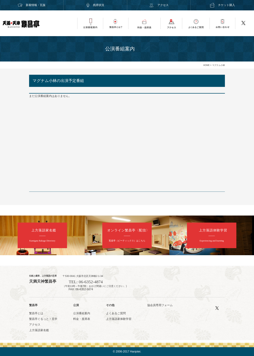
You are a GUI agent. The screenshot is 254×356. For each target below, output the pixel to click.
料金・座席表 (81, 318)
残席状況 (95, 5)
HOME (206, 65)
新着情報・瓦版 (32, 5)
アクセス (159, 5)
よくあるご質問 (116, 313)
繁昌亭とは (36, 313)
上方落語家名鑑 (39, 330)
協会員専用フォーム (160, 305)
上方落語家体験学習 (118, 318)
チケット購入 (222, 5)
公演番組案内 (81, 313)
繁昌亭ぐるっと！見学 (43, 318)
